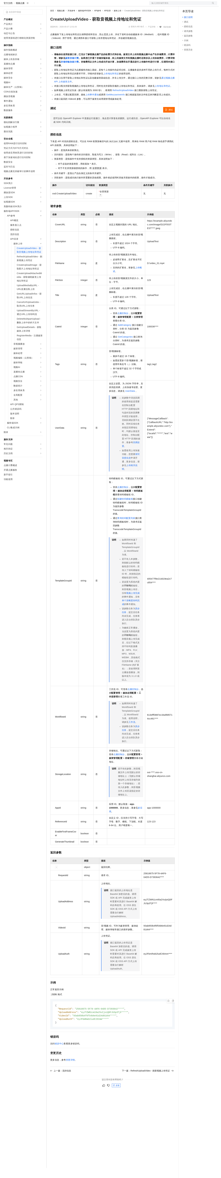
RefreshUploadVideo (123, 100)
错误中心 (59, 1054)
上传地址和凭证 (111, 83)
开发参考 (71, 21)
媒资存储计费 (72, 68)
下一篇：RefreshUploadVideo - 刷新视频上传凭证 (148, 1081)
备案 (186, 5)
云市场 (75, 5)
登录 (212, 5)
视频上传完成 (133, 603)
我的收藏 (167, 37)
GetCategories (125, 346)
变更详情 (70, 1070)
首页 (52, 21)
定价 (67, 5)
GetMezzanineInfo (115, 104)
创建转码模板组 (125, 509)
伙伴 (84, 5)
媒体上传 (117, 21)
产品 (40, 5)
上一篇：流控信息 (60, 1081)
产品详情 (151, 37)
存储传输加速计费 (70, 71)
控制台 (193, 5)
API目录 (107, 21)
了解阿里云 (102, 5)
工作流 (132, 732)
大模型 (32, 5)
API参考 (97, 21)
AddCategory (124, 335)
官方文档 (8, 13)
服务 (91, 5)
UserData (130, 401)
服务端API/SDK (84, 21)
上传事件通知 (92, 104)
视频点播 (20, 13)
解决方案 (50, 5)
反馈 (116, 1096)
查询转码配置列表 (126, 528)
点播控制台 (122, 323)
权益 (59, 5)
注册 (201, 5)
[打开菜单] (5, 5)
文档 (179, 5)
